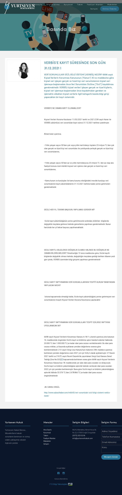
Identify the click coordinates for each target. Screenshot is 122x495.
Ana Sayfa (47, 430)
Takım (45, 435)
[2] (62, 359)
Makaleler (47, 441)
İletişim (46, 444)
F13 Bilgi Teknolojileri (58, 484)
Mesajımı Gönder (111, 457)
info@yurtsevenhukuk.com (82, 438)
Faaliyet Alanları (49, 438)
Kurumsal (47, 433)
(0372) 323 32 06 (78, 435)
